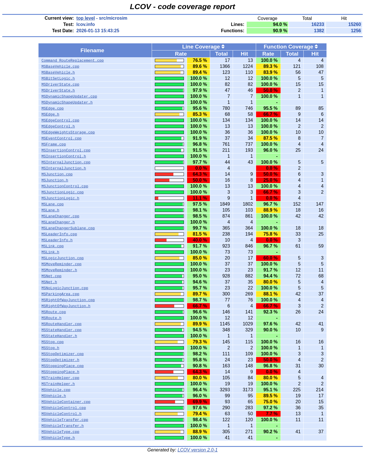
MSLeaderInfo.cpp (59, 234)
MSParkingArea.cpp (60, 294)
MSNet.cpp (51, 276)
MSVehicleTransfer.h (62, 425)
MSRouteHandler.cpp (61, 324)
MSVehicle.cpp (55, 389)
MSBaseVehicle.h (58, 72)
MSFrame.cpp (53, 144)
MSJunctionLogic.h (60, 198)
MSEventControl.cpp (61, 138)
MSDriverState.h (58, 90)
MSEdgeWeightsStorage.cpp (68, 132)
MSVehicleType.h (58, 437)
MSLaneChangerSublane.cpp (68, 228)
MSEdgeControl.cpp (60, 120)
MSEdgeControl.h (58, 126)
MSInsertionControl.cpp (65, 150)
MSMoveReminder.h (59, 270)
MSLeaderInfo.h (56, 240)
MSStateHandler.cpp (61, 330)
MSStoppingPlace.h (60, 371)
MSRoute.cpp (53, 312)
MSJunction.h (54, 180)
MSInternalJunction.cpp (65, 162)
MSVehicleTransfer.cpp (64, 419)
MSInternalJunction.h (63, 168)
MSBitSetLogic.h (58, 78)
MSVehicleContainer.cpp (65, 401)
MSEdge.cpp (52, 108)
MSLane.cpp (52, 204)
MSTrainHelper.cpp (60, 377)
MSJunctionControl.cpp (64, 186)
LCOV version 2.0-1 (198, 449)
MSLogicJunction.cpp (62, 258)
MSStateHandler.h (59, 336)
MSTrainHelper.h (58, 383)
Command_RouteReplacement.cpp (72, 60)
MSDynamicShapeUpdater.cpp (69, 96)
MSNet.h (49, 282)
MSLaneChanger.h (58, 222)
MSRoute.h (51, 318)
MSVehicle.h (53, 395)
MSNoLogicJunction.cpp (64, 288)
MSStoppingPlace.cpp (62, 365)
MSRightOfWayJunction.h (65, 306)
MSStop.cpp (52, 342)
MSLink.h (50, 252)
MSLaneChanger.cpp (60, 216)
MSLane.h (50, 210)
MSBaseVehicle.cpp (60, 66)
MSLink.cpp (52, 246)
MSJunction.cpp (56, 174)
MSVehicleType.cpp (60, 431)
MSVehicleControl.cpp (63, 407)
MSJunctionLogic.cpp (62, 192)
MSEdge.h (50, 114)
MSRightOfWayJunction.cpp (68, 300)
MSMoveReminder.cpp (61, 264)
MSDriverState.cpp (60, 84)
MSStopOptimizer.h (60, 359)
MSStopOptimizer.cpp (62, 353)
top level (85, 18)
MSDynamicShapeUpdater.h (66, 102)
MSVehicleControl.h (61, 413)
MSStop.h (50, 347)
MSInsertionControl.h (63, 156)
